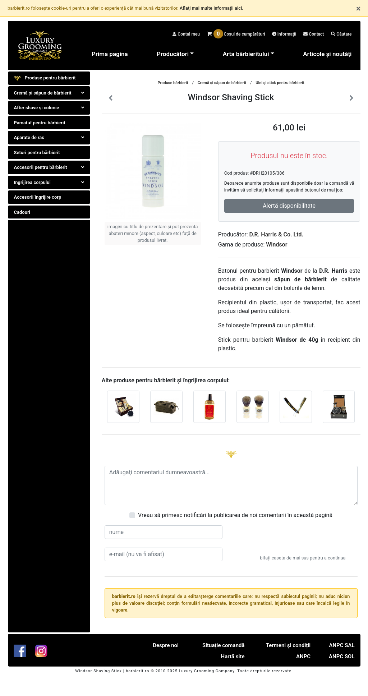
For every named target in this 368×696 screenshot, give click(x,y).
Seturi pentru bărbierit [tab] (37, 152)
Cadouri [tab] (22, 212)
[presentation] (303, 539)
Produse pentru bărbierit (45, 78)
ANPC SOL (341, 656)
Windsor (276, 244)
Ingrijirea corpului (49, 182)
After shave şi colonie (49, 107)
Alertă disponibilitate (289, 205)
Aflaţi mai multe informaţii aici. (211, 8)
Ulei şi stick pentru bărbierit (280, 82)
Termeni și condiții (288, 645)
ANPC (303, 656)
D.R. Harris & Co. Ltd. (276, 234)
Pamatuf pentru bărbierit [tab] (39, 122)
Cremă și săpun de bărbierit (49, 93)
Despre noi (166, 645)
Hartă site (233, 656)
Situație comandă (223, 645)
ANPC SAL (341, 645)
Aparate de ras (49, 137)
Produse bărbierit (172, 82)
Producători (173, 53)
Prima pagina (110, 53)
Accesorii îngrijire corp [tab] (37, 197)
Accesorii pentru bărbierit (49, 167)
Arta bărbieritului (246, 53)
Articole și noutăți (327, 53)
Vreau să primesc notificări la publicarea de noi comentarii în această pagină (235, 515)
